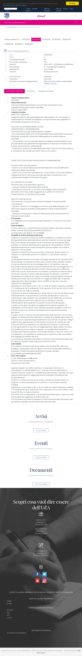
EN (76, 8)
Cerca (7, 10)
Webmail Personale (47, 9)
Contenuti (30, 91)
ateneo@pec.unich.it (42, 553)
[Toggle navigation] (75, 16)
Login (71, 8)
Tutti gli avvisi (41, 430)
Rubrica (65, 8)
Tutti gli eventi (41, 457)
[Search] (10, 9)
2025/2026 (66, 39)
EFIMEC (10, 610)
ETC (8, 615)
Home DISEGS (28, 9)
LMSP (9, 618)
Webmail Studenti (58, 9)
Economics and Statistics (16, 633)
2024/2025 (46, 39)
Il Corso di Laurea (11, 27)
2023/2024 (26, 39)
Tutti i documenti (41, 484)
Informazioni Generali (14, 91)
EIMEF (9, 604)
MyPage (34, 8)
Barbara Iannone (51, 72)
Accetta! (72, 3)
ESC (8, 613)
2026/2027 (19, 44)
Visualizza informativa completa (14, 5)
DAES (9, 601)
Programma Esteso (46, 91)
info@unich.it (43, 551)
